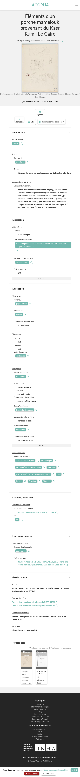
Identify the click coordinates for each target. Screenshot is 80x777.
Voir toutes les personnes (60, 650)
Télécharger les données (39, 124)
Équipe (40, 736)
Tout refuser (32, 774)
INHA (40, 734)
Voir (41, 281)
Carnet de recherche (40, 739)
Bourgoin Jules (38, 41)
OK (74, 770)
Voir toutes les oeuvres (39, 650)
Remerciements (40, 712)
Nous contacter (40, 716)
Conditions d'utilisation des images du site (40, 101)
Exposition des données (40, 719)
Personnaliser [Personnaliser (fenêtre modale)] (49, 774)
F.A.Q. (40, 714)
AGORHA (40, 5)
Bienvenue (40, 707)
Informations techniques (40, 709)
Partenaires (40, 741)
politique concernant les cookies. (54, 770)
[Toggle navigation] (77, 5)
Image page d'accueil (40, 721)
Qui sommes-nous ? (40, 732)
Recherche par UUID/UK (40, 724)
